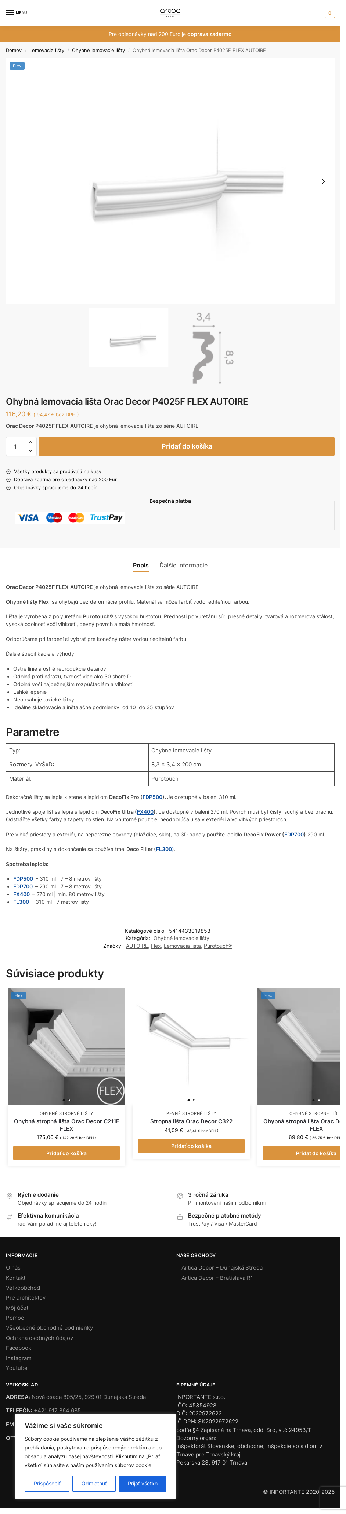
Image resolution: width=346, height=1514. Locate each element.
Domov (14, 50)
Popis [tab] (141, 565)
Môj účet (17, 1308)
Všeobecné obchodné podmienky (49, 1328)
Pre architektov (26, 1297)
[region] (95, 1456)
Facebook (18, 1348)
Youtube (17, 1368)
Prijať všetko (143, 1483)
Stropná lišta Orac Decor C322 (191, 1121)
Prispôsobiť (47, 1483)
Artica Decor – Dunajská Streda (222, 1267)
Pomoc (15, 1318)
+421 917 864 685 (57, 1410)
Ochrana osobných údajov (39, 1338)
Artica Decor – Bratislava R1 (217, 1278)
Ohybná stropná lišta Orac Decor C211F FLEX (66, 1125)
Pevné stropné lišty (191, 1113)
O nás (13, 1267)
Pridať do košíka (187, 446)
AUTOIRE (137, 946)
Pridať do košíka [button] (66, 1153)
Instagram (19, 1358)
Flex (156, 946)
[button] (329, 13)
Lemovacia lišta (182, 946)
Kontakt (15, 1278)
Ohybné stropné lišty (66, 1113)
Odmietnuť (94, 1483)
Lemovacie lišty (46, 50)
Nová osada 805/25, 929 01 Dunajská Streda (89, 1397)
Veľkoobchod (23, 1288)
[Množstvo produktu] (15, 446)
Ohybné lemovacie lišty (98, 50)
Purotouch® (218, 946)
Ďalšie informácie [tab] (183, 565)
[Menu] (17, 12)
